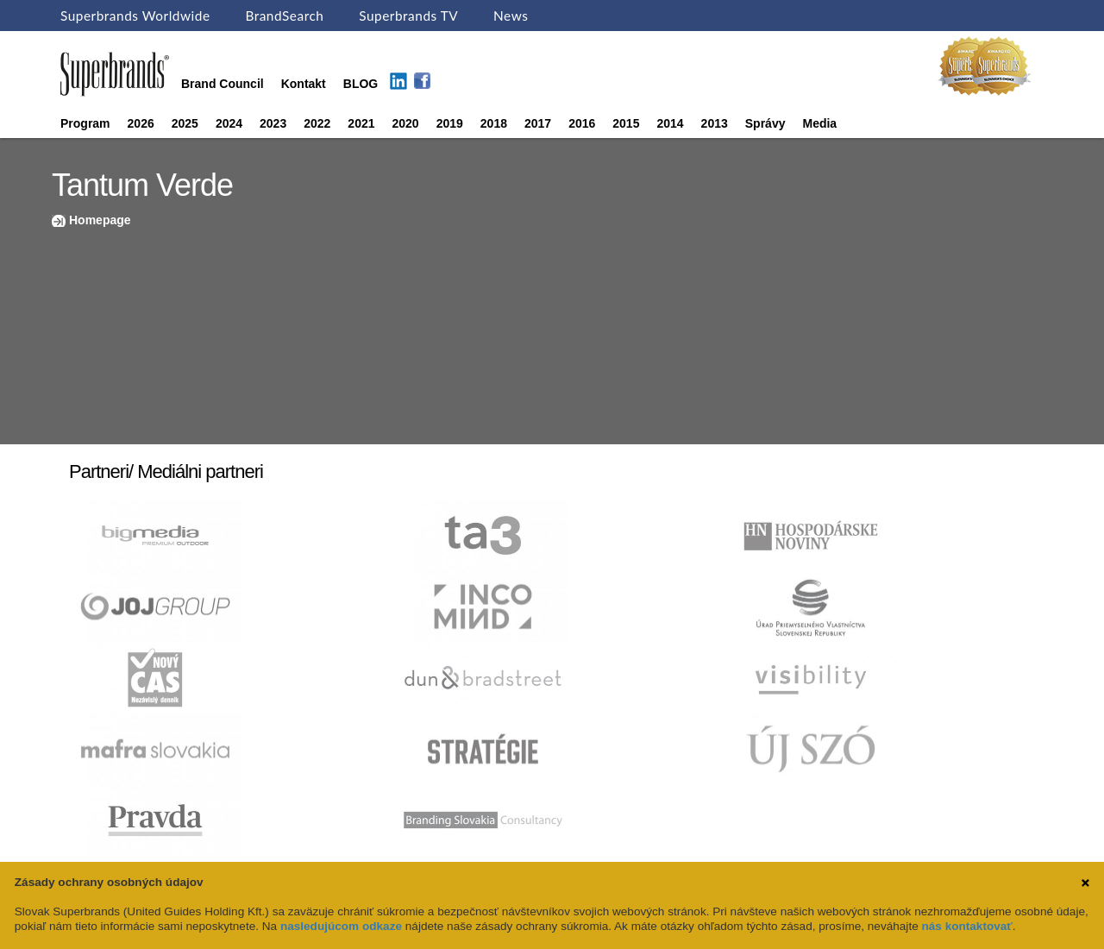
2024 (229, 123)
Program (85, 123)
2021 (361, 123)
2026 (141, 123)
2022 (317, 123)
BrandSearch (284, 15)
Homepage (100, 220)
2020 (405, 123)
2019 (449, 123)
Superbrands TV (408, 15)
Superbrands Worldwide (135, 15)
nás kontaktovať (966, 926)
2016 (581, 123)
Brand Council (222, 84)
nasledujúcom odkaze (341, 926)
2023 (273, 123)
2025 (185, 123)
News (510, 15)
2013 (714, 123)
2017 (537, 123)
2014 (669, 123)
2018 (493, 123)
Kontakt (303, 84)
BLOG (360, 84)
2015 (625, 123)
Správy (765, 123)
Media (819, 123)
